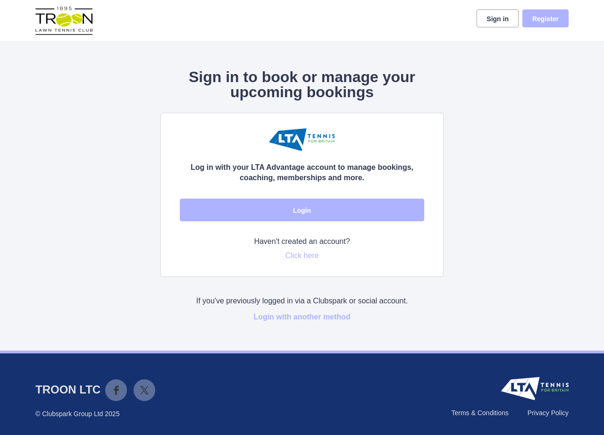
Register (545, 19)
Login (302, 210)
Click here (302, 255)
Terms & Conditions (479, 413)
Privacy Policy (548, 413)
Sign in (498, 19)
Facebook (116, 390)
